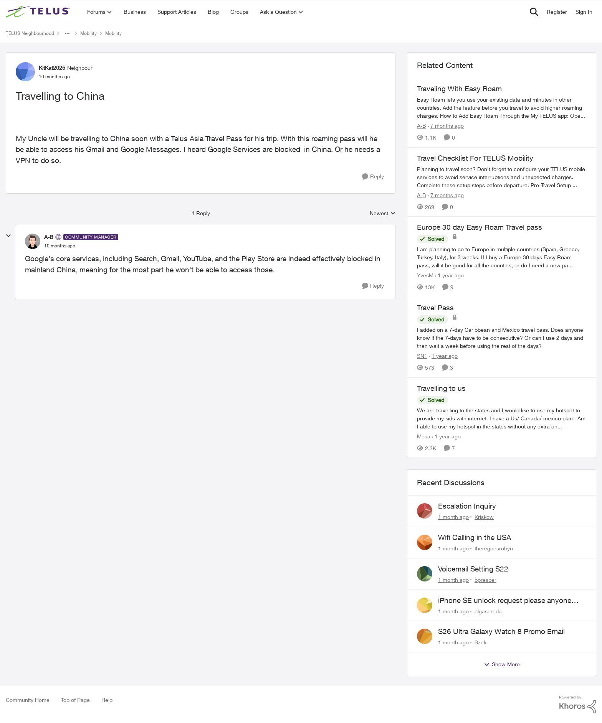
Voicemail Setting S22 (473, 569)
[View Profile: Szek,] (424, 636)
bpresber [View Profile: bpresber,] (485, 579)
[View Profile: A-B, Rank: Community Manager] (32, 241)
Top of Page (75, 700)
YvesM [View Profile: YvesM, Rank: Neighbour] (425, 275)
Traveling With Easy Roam (459, 88)
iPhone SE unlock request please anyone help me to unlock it (504, 600)
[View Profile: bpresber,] (424, 573)
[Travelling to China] (59, 245)
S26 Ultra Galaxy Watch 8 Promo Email (501, 631)
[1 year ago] (449, 275)
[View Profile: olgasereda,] (424, 605)
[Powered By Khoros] (577, 704)
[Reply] (373, 176)
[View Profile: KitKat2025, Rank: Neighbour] (25, 71)
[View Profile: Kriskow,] (424, 511)
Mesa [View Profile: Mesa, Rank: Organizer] (423, 436)
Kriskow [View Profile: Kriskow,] (484, 517)
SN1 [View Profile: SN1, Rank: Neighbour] (422, 355)
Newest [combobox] (382, 213)
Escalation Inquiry (467, 506)
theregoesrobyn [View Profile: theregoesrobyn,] (494, 548)
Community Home (28, 700)
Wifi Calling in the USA (474, 537)
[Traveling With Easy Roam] (501, 108)
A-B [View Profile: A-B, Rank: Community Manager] (48, 237)
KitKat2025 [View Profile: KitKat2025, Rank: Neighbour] (52, 67)
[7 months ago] (446, 126)
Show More (502, 664)
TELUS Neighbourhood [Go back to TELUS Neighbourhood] (30, 33)
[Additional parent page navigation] (67, 33)
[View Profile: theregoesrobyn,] (424, 542)
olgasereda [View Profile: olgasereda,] (488, 611)
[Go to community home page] (39, 12)
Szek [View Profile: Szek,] (480, 642)
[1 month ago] (453, 517)
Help (106, 700)
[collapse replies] (8, 235)
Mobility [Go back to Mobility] (88, 33)
